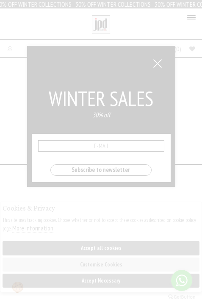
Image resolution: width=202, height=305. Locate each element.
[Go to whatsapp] (181, 280)
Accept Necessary (101, 280)
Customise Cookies (101, 264)
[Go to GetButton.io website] (181, 296)
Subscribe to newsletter (101, 170)
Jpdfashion (101, 26)
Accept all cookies (101, 248)
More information (32, 228)
